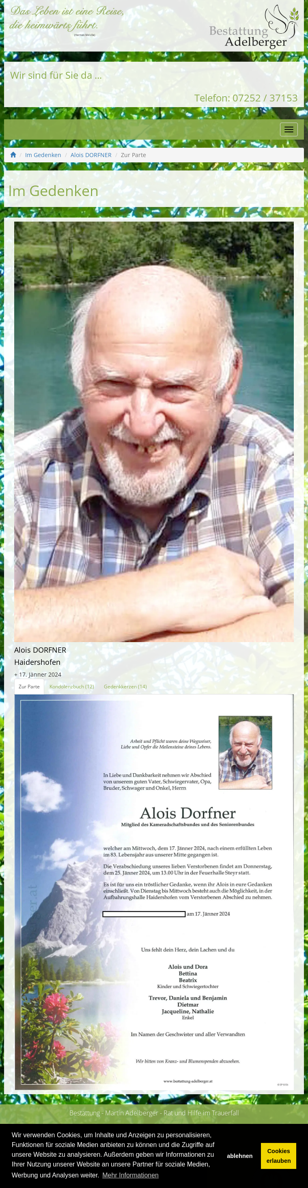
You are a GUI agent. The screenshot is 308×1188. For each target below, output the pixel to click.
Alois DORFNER (91, 155)
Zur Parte (29, 686)
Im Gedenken (43, 155)
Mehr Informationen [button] (130, 1175)
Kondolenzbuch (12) (72, 686)
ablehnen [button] (239, 1156)
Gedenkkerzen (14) (125, 686)
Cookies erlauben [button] (279, 1156)
